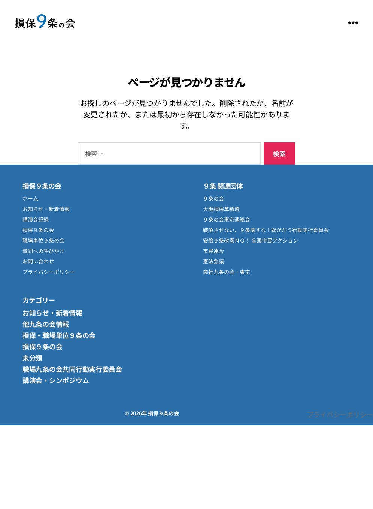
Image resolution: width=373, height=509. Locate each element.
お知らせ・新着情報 (46, 209)
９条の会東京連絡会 (226, 219)
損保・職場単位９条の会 (58, 335)
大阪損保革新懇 (221, 209)
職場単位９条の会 (43, 240)
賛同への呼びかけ (43, 250)
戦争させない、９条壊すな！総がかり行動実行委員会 (266, 230)
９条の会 (213, 198)
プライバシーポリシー (48, 271)
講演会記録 (35, 219)
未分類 (32, 357)
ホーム (30, 198)
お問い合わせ (38, 261)
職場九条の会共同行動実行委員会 (72, 369)
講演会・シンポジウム (55, 380)
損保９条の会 (45, 22)
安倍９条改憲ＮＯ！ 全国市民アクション (250, 240)
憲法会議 (213, 261)
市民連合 (213, 250)
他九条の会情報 (45, 324)
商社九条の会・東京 (226, 271)
